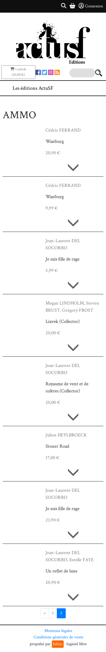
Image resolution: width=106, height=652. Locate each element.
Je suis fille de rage (62, 259)
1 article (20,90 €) (18, 72)
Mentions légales (58, 631)
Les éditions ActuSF (33, 88)
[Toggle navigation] (86, 88)
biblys (58, 644)
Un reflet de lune (61, 571)
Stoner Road (57, 446)
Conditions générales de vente (58, 637)
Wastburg (55, 141)
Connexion (91, 6)
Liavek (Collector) (63, 321)
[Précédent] (44, 613)
